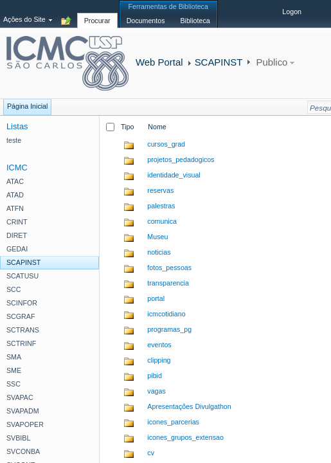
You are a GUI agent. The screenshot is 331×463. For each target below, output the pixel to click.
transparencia (168, 283)
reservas (160, 190)
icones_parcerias (173, 422)
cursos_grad (166, 144)
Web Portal (159, 62)
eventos (159, 345)
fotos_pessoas (169, 267)
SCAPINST (219, 62)
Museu (157, 237)
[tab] (97, 13)
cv (150, 453)
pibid (154, 375)
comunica (162, 221)
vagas (156, 391)
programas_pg (169, 329)
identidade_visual (173, 175)
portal (156, 298)
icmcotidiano (166, 314)
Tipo (127, 127)
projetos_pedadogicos (180, 159)
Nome (157, 127)
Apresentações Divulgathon (189, 406)
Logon (291, 11)
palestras (161, 206)
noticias (158, 252)
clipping (158, 360)
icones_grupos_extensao (185, 437)
